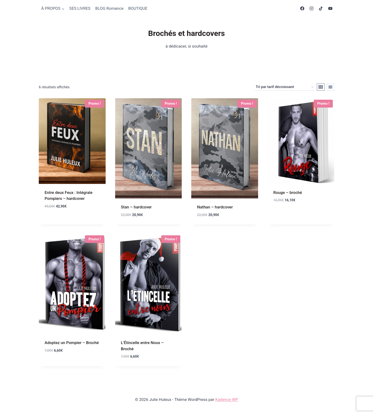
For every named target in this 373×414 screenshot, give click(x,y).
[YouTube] (330, 9)
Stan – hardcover (136, 207)
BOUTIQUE (137, 8)
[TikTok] (321, 9)
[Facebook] (302, 9)
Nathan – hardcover (215, 207)
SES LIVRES (79, 8)
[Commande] (285, 87)
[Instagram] (312, 9)
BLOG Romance (109, 8)
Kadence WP (226, 399)
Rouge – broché (287, 192)
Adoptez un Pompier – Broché (72, 342)
